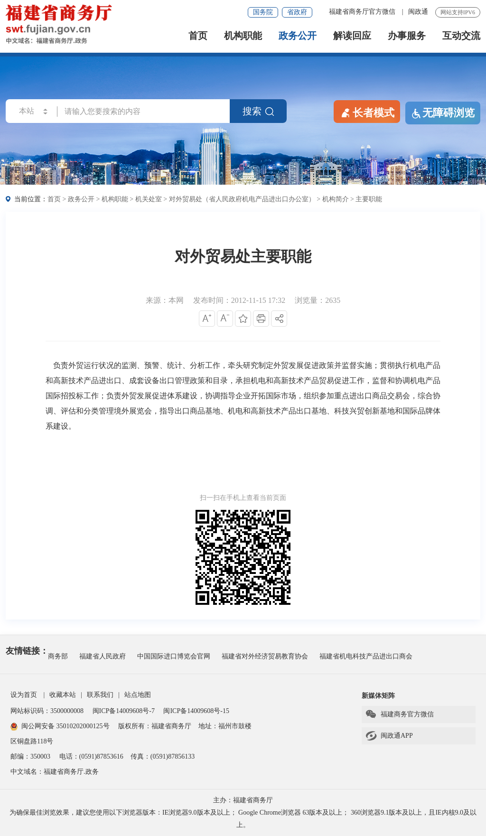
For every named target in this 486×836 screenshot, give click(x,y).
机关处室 (148, 199)
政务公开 (298, 36)
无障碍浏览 (443, 113)
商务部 (58, 656)
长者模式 (366, 112)
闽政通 (418, 11)
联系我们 (100, 694)
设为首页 (23, 694)
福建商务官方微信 (399, 714)
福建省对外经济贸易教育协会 (265, 656)
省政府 (297, 12)
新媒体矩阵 (378, 695)
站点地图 (137, 694)
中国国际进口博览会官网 (173, 656)
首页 (197, 36)
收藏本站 (62, 694)
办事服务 (407, 36)
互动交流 (461, 36)
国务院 (263, 12)
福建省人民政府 (102, 656)
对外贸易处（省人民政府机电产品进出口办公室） (242, 199)
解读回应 (352, 36)
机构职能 (243, 36)
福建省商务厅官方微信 (363, 11)
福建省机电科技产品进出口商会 (365, 656)
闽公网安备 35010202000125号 (60, 726)
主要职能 (368, 199)
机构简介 (335, 199)
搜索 (258, 111)
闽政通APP (389, 736)
